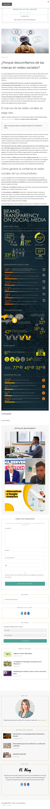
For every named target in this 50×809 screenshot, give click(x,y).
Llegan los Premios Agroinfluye (22, 653)
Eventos (25, 16)
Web (6, 565)
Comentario (8, 528)
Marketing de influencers (25, 9)
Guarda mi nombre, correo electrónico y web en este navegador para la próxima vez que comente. (24, 576)
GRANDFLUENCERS (19, 754)
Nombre (7, 550)
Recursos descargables (25, 20)
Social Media (25, 13)
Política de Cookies (6, 805)
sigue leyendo (42, 720)
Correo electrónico (10, 557)
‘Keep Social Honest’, (7, 119)
